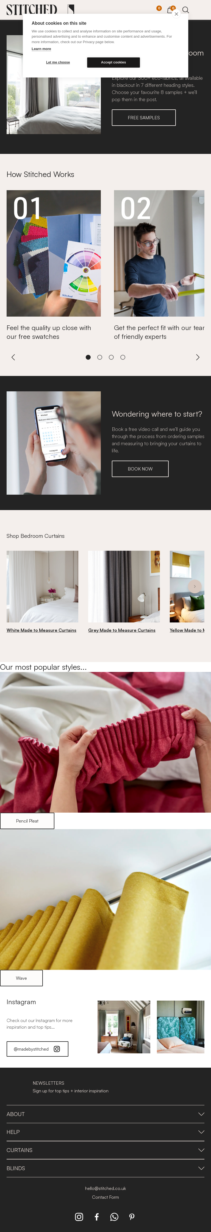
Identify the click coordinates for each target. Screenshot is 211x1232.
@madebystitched (37, 1049)
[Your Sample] (155, 10)
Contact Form (105, 1197)
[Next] (197, 357)
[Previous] (13, 357)
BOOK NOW (140, 469)
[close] (176, 13)
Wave (21, 978)
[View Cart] (170, 9)
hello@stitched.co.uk (105, 1188)
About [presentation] (105, 1114)
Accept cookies (113, 62)
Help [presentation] (105, 1131)
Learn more (41, 49)
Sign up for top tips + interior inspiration (71, 1090)
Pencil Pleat (27, 821)
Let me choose (58, 62)
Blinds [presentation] (105, 1168)
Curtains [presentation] (105, 1150)
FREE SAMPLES (144, 117)
